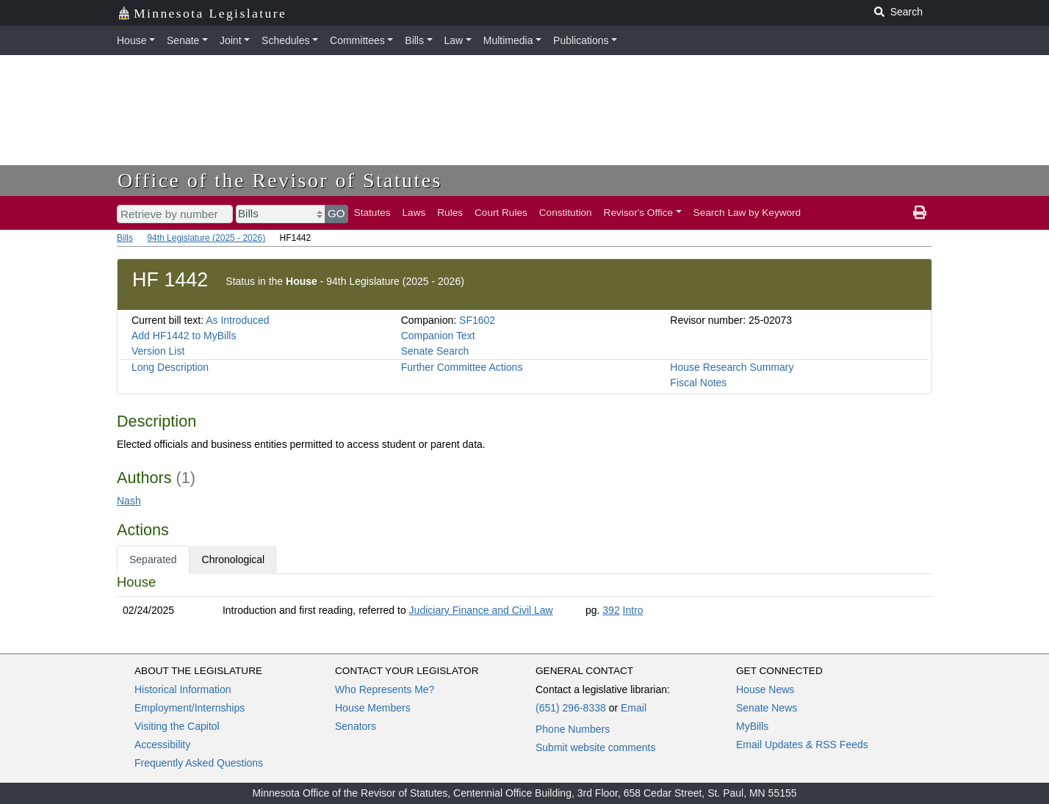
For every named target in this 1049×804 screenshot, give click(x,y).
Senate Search (435, 351)
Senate (183, 40)
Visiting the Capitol (177, 726)
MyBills (752, 726)
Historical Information (182, 689)
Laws (414, 212)
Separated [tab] (153, 559)
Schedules (285, 40)
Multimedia (508, 40)
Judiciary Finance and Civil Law (481, 610)
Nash (129, 501)
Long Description (170, 367)
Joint (231, 40)
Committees (357, 40)
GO (336, 213)
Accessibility (162, 744)
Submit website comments (595, 747)
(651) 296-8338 (571, 708)
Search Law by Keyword (747, 212)
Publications (581, 40)
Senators (355, 726)
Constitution (565, 212)
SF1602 (477, 320)
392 (610, 610)
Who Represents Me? (384, 689)
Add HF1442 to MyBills (183, 335)
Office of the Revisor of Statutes (280, 180)
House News (765, 689)
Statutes (372, 212)
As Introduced (237, 320)
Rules (450, 212)
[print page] (919, 213)
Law (454, 40)
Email (633, 708)
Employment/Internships (189, 708)
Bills (414, 40)
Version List (157, 351)
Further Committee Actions (462, 367)
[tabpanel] (524, 599)
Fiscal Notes (698, 382)
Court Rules (501, 212)
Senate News (766, 708)
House (131, 40)
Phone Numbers (573, 729)
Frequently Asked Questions (198, 763)
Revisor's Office (639, 212)
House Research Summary (731, 367)
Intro (633, 610)
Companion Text (438, 335)
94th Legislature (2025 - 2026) (206, 238)
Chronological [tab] (233, 559)
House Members (373, 708)
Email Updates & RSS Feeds (802, 744)
